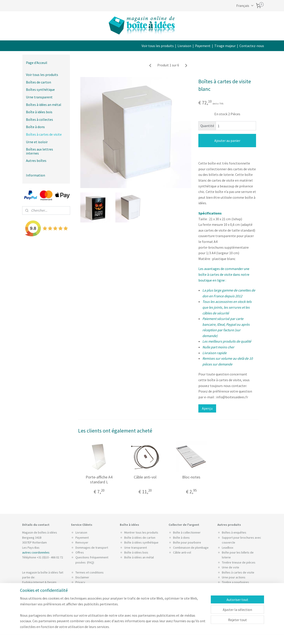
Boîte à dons (35, 127)
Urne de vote (230, 567)
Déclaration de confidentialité (95, 587)
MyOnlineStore (186, 626)
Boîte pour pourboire (187, 542)
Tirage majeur (225, 46)
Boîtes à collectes (39, 119)
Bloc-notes (191, 477)
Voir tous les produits (158, 46)
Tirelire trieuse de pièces (238, 562)
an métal (148, 557)
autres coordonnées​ (35, 552)
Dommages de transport (91, 548)
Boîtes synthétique (40, 89)
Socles (226, 587)
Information (35, 175)
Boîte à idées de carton (139, 538)
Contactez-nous (251, 46)
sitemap (134, 626)
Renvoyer (81, 542)
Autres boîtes (36, 160)
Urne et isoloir (37, 142)
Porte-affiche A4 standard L (98, 479)
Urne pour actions (233, 577)
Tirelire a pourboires (235, 582)
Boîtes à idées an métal (43, 104)
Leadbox (227, 548)
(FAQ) (90, 562)
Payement (203, 46)
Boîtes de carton (38, 82)
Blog (78, 602)
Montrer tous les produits (141, 532)
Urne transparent (39, 97)
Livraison (184, 46)
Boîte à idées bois (39, 112)
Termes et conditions (89, 572)
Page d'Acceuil (36, 62)
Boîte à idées (133, 552)
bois (145, 552)
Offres (79, 552)
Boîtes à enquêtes (234, 532)
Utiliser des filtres (87, 597)
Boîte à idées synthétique (141, 542)
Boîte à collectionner (187, 532)
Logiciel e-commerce (155, 626)
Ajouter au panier (227, 140)
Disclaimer (82, 577)
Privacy (80, 582)
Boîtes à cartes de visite (44, 134)
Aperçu (207, 408)
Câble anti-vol (145, 477)
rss (142, 626)
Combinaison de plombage (191, 548)
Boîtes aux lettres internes (39, 151)
